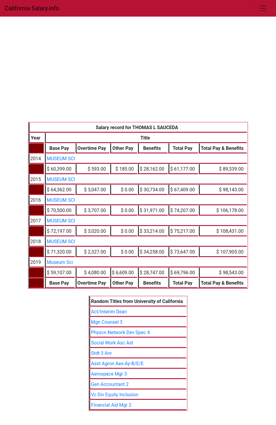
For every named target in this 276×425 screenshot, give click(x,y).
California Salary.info (32, 8)
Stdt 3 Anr (101, 353)
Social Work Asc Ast (112, 343)
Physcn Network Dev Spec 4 (120, 332)
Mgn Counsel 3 (107, 322)
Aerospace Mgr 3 (109, 374)
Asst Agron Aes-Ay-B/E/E (117, 363)
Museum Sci (60, 262)
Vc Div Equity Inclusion (114, 394)
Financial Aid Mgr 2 (111, 405)
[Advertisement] (138, 77)
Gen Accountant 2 (110, 384)
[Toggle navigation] (263, 8)
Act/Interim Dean (109, 312)
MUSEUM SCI (61, 158)
